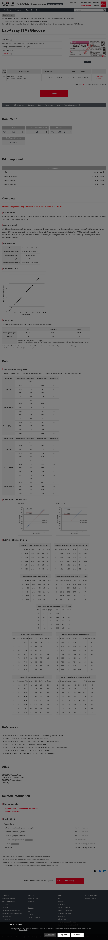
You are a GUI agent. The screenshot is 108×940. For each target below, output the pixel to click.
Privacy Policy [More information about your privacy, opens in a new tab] (23, 930)
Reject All (64, 934)
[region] (54, 931)
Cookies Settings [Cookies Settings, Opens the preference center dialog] (50, 934)
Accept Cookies (77, 934)
